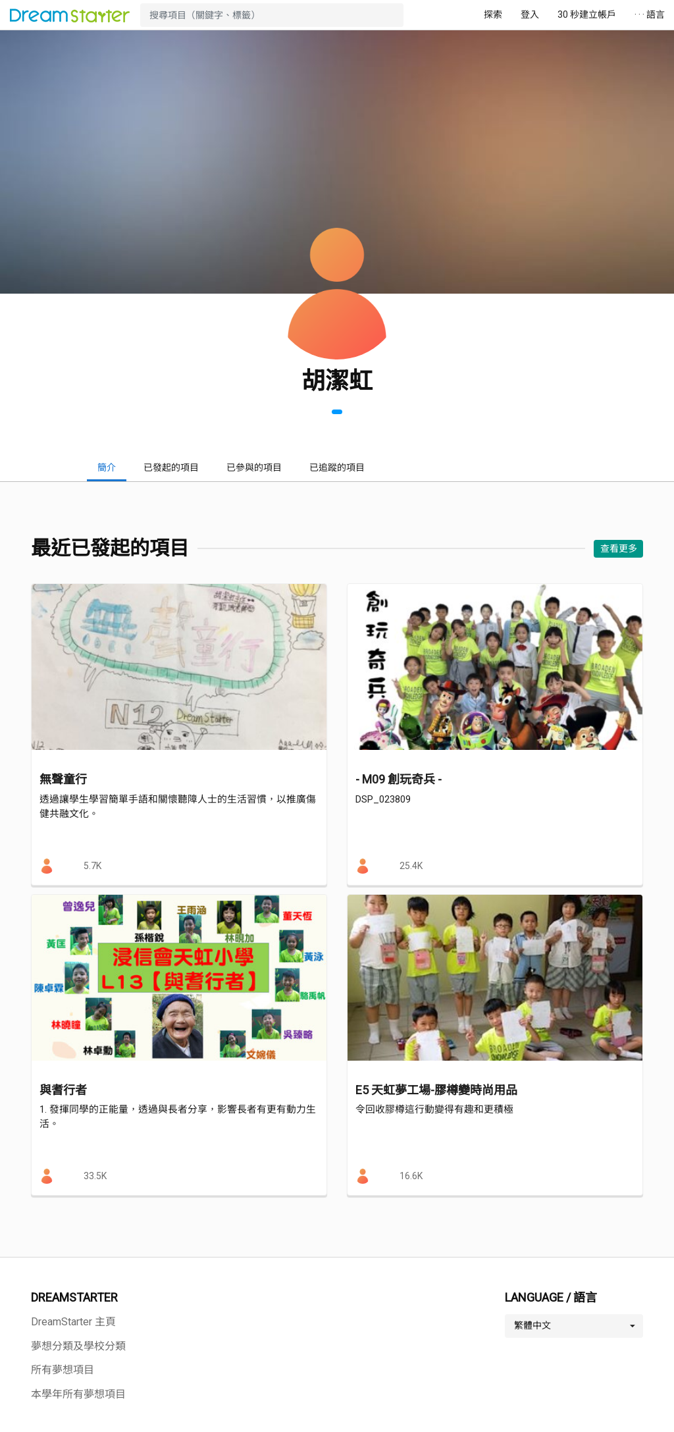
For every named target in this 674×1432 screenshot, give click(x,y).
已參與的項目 (254, 467)
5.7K (92, 866)
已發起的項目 (171, 467)
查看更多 (618, 548)
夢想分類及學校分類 (78, 1346)
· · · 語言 (650, 14)
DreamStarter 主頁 (73, 1321)
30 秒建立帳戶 (586, 14)
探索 (493, 14)
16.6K (411, 1176)
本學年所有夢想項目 (78, 1394)
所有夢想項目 (62, 1370)
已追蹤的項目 (337, 467)
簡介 (106, 467)
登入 (530, 14)
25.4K (411, 866)
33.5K (95, 1176)
